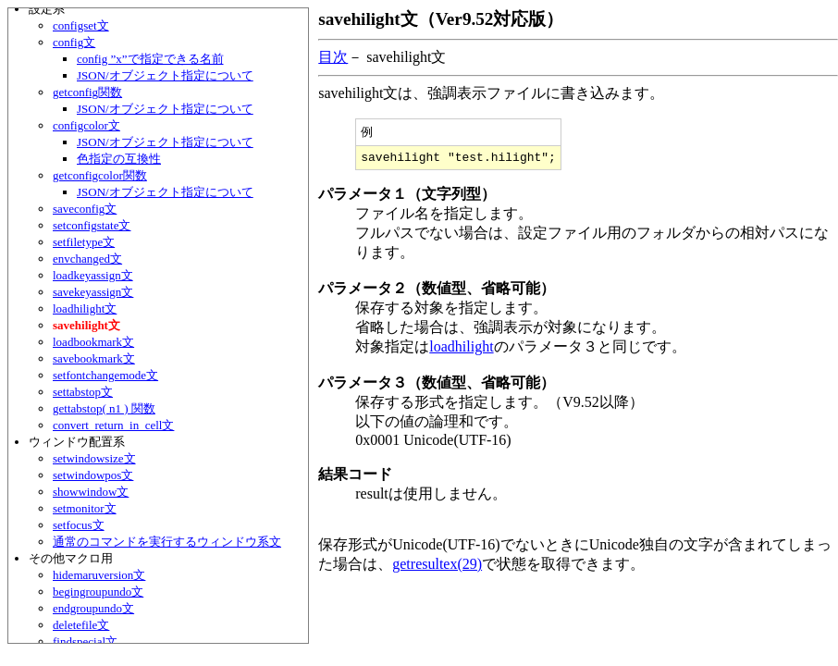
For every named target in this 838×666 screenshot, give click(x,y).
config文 (74, 42)
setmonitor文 (85, 508)
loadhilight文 (85, 308)
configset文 (81, 25)
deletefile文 (81, 625)
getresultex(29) (437, 567)
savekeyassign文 (93, 292)
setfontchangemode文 (105, 375)
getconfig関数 (87, 92)
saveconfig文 (85, 209)
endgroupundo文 (93, 608)
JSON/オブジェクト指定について (165, 75)
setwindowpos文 (93, 475)
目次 (333, 57)
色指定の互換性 (119, 159)
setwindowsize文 (94, 458)
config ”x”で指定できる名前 (150, 59)
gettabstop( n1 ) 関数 (104, 408)
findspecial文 (85, 641)
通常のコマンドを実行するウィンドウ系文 (167, 542)
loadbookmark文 (93, 342)
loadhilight (461, 350)
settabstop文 (83, 392)
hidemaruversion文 (99, 575)
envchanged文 (87, 258)
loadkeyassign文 (93, 275)
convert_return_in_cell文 (113, 425)
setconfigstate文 (91, 225)
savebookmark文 (94, 358)
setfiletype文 (84, 242)
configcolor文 (86, 125)
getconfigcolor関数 (100, 175)
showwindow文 (91, 492)
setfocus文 (79, 525)
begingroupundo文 (98, 591)
